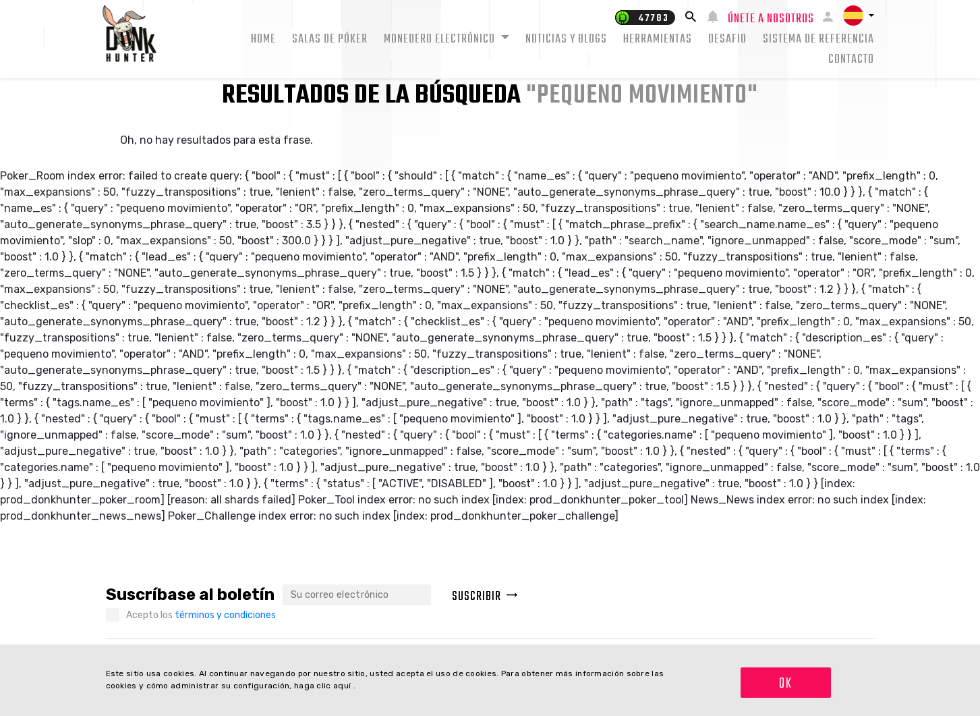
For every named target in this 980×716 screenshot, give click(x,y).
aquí (343, 685)
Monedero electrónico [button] (441, 39)
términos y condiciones (225, 615)
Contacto (851, 60)
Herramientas (657, 39)
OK (786, 683)
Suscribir (485, 597)
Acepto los (201, 615)
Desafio (727, 39)
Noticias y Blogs (566, 39)
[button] (858, 15)
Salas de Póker (330, 39)
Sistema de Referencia (818, 39)
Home (263, 39)
